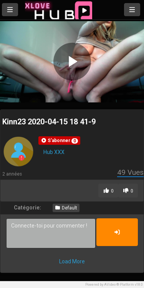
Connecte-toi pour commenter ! (51, 233)
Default (66, 208)
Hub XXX (54, 152)
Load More (72, 261)
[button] (59, 140)
